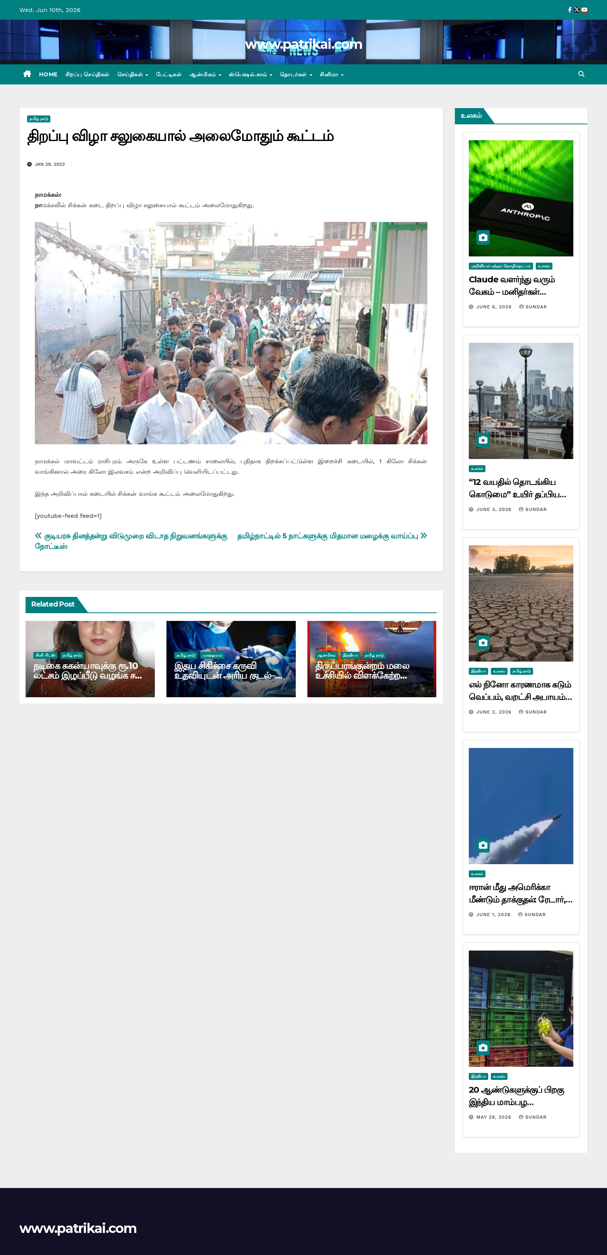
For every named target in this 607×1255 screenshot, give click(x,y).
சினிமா (330, 74)
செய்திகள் (131, 74)
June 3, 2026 (494, 509)
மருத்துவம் (212, 655)
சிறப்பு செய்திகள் (87, 74)
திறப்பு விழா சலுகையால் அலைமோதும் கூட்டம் (180, 136)
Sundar (533, 306)
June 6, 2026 (494, 306)
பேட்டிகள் (169, 74)
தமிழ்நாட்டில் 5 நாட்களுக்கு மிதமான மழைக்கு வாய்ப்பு (332, 535)
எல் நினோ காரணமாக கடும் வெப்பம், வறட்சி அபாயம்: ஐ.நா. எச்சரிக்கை (520, 697)
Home (48, 74)
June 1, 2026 (494, 914)
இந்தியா (350, 655)
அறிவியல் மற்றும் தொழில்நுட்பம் (501, 266)
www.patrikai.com (303, 44)
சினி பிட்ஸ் (45, 655)
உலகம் (544, 266)
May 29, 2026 (494, 1117)
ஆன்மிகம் (203, 74)
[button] (581, 74)
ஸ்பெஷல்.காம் (249, 74)
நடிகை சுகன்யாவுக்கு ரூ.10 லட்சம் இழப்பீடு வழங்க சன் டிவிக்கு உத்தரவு (88, 675)
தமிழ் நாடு (38, 119)
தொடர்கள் (294, 74)
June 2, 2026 (494, 712)
